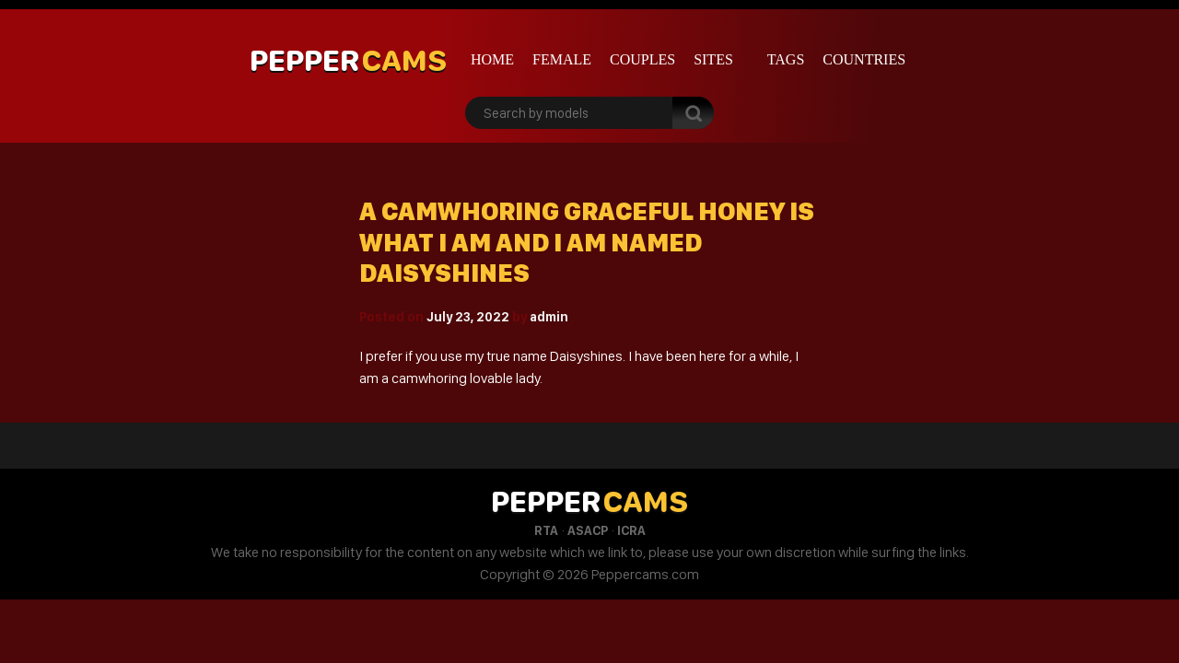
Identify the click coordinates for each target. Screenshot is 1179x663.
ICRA (631, 530)
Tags (786, 59)
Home (492, 59)
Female (561, 59)
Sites (713, 59)
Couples (642, 59)
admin (549, 316)
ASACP (587, 530)
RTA (546, 530)
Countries (864, 59)
